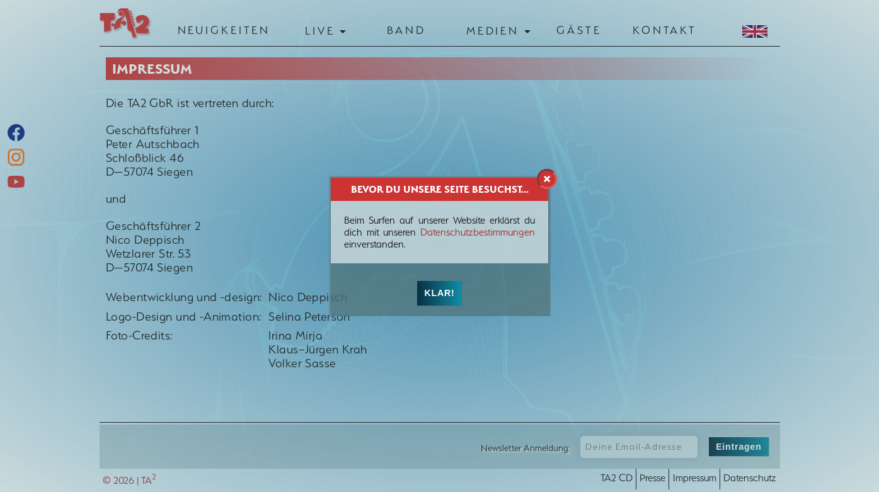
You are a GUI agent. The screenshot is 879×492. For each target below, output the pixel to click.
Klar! (439, 293)
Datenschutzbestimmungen (477, 232)
